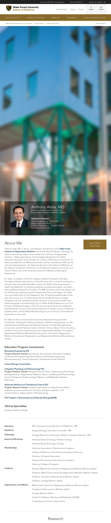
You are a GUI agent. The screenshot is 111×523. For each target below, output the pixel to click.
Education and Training (35, 17)
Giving (91, 8)
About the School (12, 17)
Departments (71, 17)
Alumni (81, 9)
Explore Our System (96, 2)
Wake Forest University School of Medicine (19, 23)
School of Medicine (76, 2)
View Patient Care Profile (95, 244)
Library (72, 9)
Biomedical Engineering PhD (17, 351)
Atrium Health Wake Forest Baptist (52, 2)
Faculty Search (61, 9)
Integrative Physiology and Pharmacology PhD (24, 369)
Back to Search (100, 23)
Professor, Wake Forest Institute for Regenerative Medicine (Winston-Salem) (48, 211)
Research (55, 17)
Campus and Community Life (94, 17)
